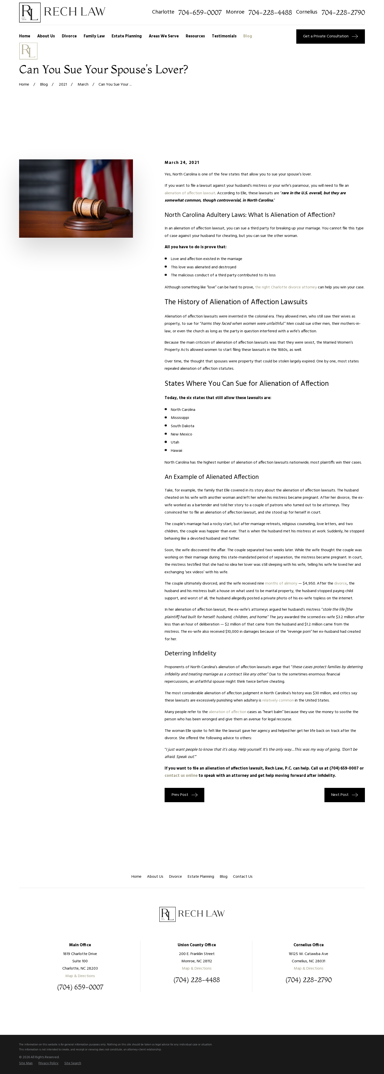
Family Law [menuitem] (94, 36)
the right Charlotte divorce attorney (286, 287)
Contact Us (243, 876)
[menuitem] (26, 1063)
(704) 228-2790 (308, 980)
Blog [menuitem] (247, 36)
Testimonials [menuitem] (224, 36)
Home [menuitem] (24, 36)
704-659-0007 (200, 12)
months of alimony (281, 583)
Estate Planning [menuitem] (127, 36)
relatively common (278, 700)
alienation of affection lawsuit (190, 193)
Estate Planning (201, 876)
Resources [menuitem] (195, 36)
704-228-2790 (343, 12)
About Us (155, 876)
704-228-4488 (270, 12)
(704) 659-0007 (344, 768)
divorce (340, 583)
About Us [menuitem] (46, 36)
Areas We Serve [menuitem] (164, 36)
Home (136, 876)
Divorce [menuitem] (69, 36)
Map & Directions (80, 976)
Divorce (175, 876)
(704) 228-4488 (196, 980)
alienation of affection (227, 712)
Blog (223, 876)
